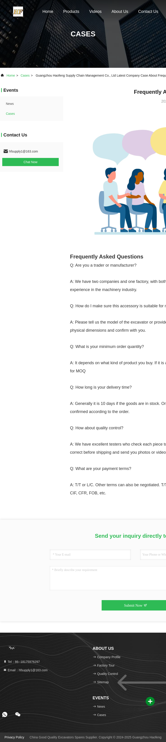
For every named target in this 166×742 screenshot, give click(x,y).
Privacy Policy (14, 737)
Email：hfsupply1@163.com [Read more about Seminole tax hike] (25, 670)
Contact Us (148, 11)
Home (47, 11)
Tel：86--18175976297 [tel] (21, 662)
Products (71, 11)
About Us (120, 11)
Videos (95, 11)
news (10, 104)
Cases (25, 75)
